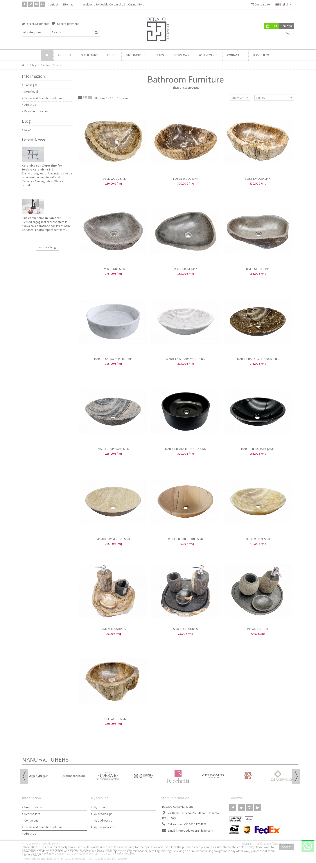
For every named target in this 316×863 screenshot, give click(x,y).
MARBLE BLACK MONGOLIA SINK (185, 449)
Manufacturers (45, 759)
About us (30, 105)
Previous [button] (24, 776)
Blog (26, 121)
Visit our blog (47, 247)
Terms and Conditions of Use (43, 98)
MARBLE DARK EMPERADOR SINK (258, 359)
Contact (53, 4)
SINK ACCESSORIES (113, 629)
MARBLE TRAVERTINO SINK (113, 539)
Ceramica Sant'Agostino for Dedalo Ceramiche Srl (42, 167)
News (28, 130)
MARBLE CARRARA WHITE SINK (113, 359)
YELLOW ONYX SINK (258, 539)
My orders (100, 807)
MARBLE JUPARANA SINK (113, 449)
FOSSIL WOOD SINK (113, 179)
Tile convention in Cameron (41, 218)
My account (99, 798)
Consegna (31, 85)
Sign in (289, 33)
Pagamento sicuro (36, 111)
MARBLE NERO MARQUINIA (258, 449)
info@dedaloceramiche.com (194, 830)
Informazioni (34, 76)
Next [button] (296, 776)
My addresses (102, 820)
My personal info (104, 827)
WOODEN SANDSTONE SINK (185, 539)
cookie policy (107, 851)
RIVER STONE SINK (113, 269)
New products (33, 807)
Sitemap (68, 4)
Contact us (31, 820)
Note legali (31, 91)
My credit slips (103, 814)
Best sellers (32, 814)
